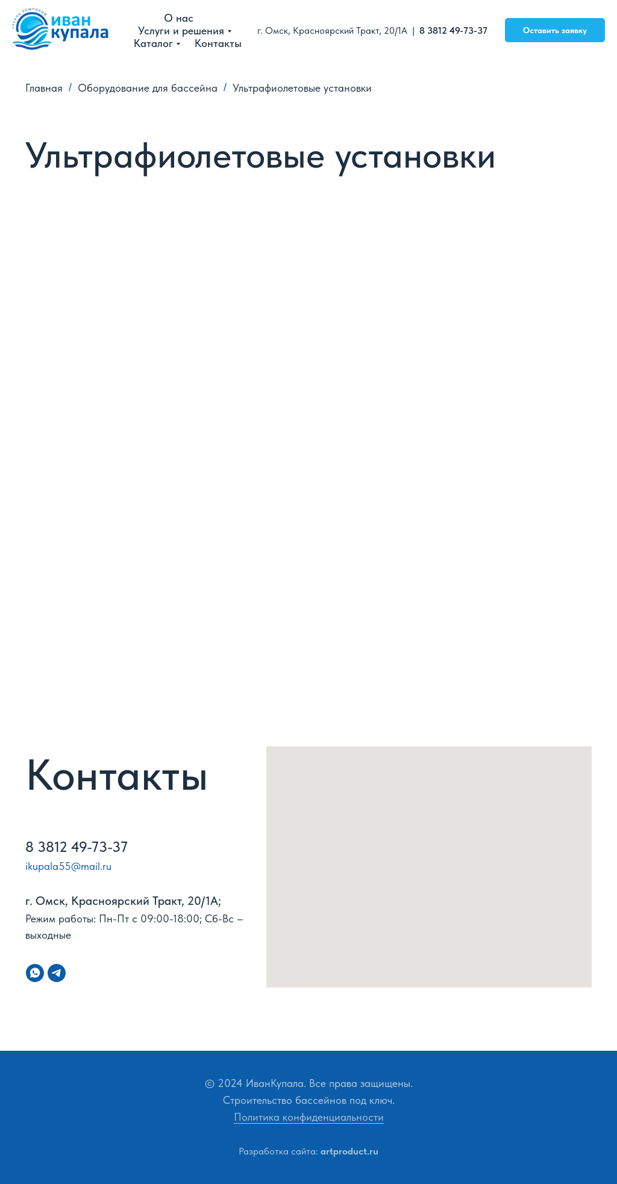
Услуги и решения (181, 30)
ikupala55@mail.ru (68, 866)
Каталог (153, 43)
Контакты (218, 43)
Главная (44, 87)
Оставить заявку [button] (555, 30)
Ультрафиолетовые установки (302, 87)
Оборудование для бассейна (148, 87)
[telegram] (57, 973)
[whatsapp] (35, 973)
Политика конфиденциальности (309, 1116)
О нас (178, 17)
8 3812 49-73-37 (454, 30)
